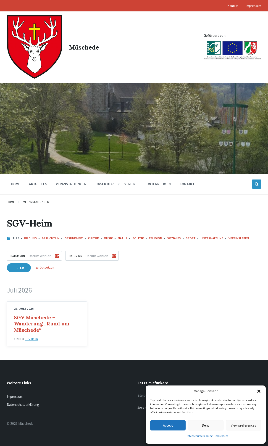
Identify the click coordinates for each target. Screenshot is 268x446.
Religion (155, 237)
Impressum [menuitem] (253, 6)
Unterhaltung (212, 237)
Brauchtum (51, 237)
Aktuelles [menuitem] (38, 183)
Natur (122, 237)
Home (11, 201)
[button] (259, 391)
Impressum (221, 436)
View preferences (243, 425)
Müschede (84, 47)
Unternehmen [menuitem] (159, 183)
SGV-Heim (31, 338)
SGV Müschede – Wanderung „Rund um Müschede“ (41, 323)
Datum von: (18, 255)
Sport (191, 237)
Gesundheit (74, 237)
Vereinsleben (239, 237)
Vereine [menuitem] (130, 183)
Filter (19, 267)
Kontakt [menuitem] (233, 6)
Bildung (30, 237)
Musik (108, 237)
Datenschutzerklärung (199, 436)
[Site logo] (34, 76)
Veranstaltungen (36, 201)
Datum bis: (75, 255)
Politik (138, 237)
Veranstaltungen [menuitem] (71, 183)
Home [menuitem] (15, 183)
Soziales (174, 237)
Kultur (93, 237)
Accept (168, 425)
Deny (205, 425)
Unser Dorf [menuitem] (105, 183)
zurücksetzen (44, 267)
